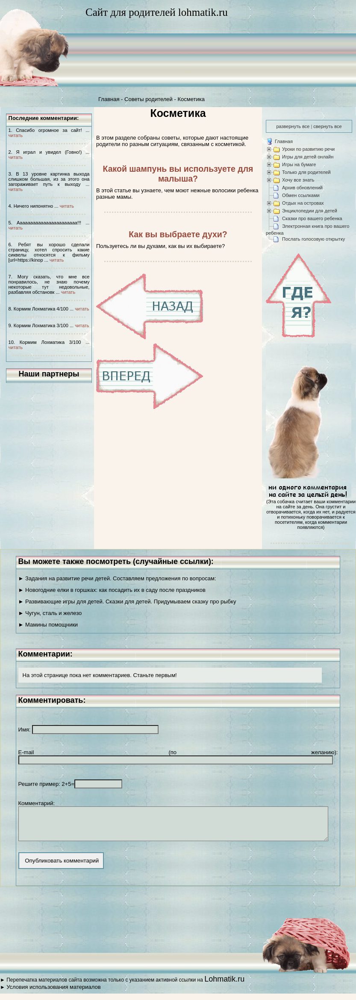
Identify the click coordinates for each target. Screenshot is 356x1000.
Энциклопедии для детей (309, 210)
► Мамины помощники (48, 624)
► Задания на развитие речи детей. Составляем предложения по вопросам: (117, 578)
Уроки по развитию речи (308, 149)
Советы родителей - (150, 99)
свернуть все (327, 126)
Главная (108, 99)
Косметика (190, 99)
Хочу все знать (298, 179)
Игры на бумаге (299, 164)
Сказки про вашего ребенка (312, 218)
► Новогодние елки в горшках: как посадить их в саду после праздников (112, 590)
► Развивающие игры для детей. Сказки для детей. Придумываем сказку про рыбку (127, 601)
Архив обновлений (302, 187)
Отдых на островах (303, 203)
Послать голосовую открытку (313, 239)
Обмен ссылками (301, 195)
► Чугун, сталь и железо (50, 613)
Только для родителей (306, 172)
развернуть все (292, 126)
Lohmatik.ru (224, 985)
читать (16, 135)
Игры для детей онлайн (307, 156)
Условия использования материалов (53, 993)
